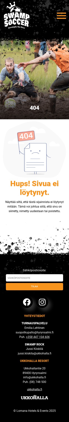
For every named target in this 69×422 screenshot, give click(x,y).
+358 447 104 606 (38, 337)
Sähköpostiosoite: (34, 275)
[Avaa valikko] (61, 16)
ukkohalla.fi (34, 389)
